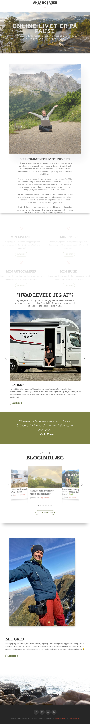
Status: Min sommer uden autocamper (41, 492)
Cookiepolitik (74, 718)
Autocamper (17, 495)
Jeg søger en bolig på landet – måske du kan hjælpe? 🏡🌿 (72, 491)
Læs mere (16, 403)
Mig (42, 497)
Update (23, 494)
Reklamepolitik (60, 718)
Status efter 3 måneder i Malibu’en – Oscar (16, 490)
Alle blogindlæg (45, 512)
